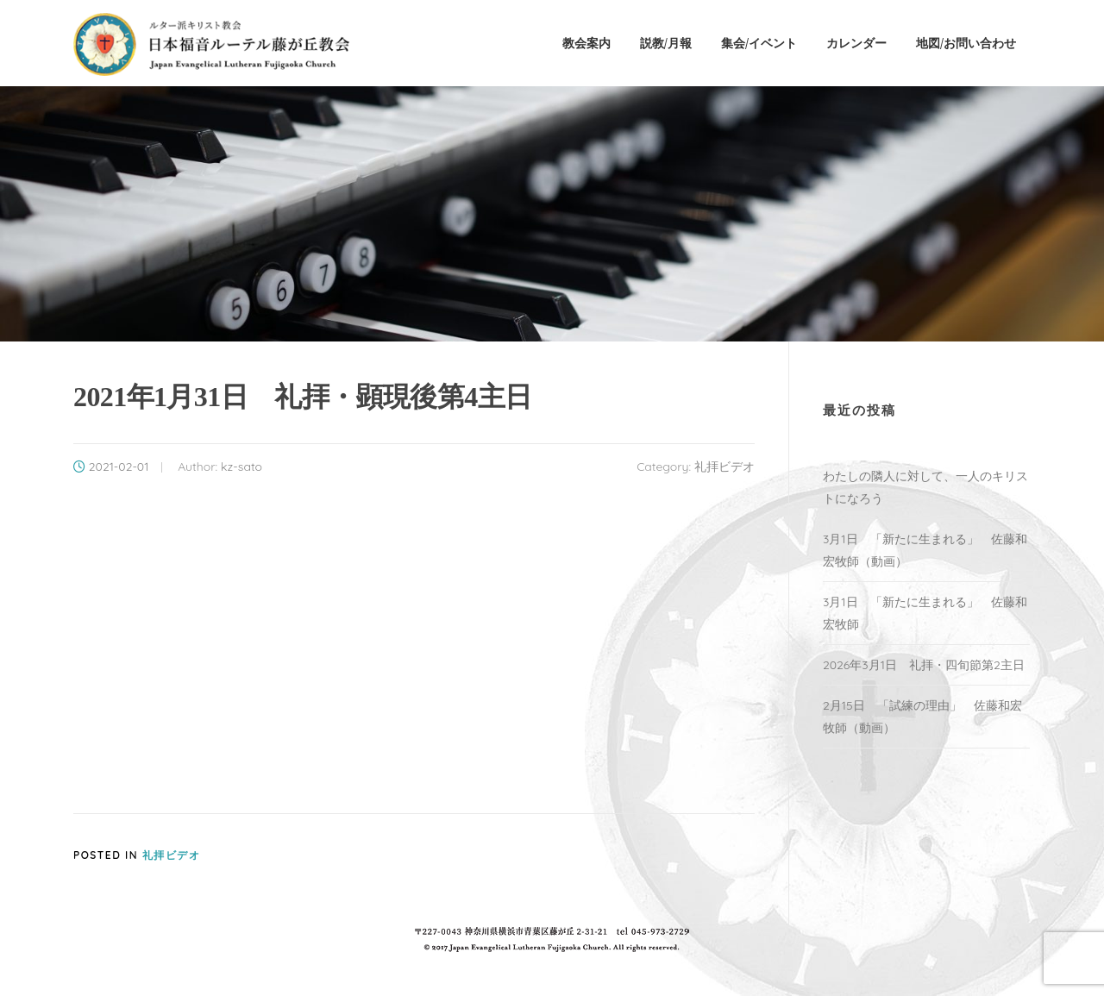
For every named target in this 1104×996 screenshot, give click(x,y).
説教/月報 (666, 42)
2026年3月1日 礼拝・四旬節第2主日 (924, 665)
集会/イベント (759, 42)
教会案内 (586, 42)
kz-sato (241, 466)
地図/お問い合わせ (966, 42)
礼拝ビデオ (724, 466)
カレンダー (856, 42)
